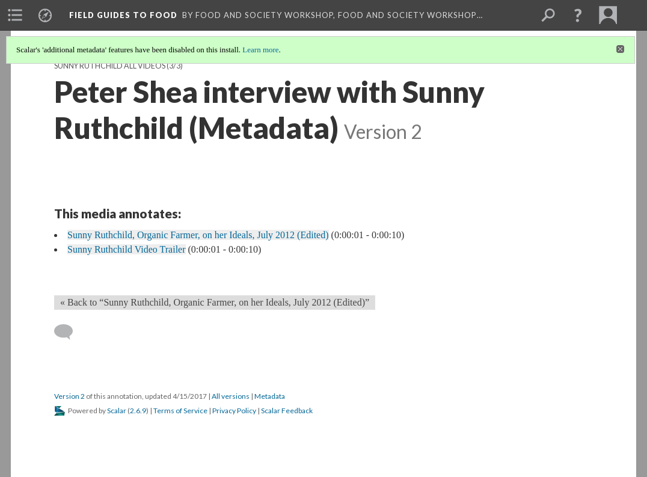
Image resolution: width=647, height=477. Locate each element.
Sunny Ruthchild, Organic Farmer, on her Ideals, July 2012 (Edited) (198, 235)
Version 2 (69, 396)
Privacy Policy (234, 410)
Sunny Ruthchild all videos (109, 65)
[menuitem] (15, 15)
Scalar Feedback (287, 410)
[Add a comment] (69, 332)
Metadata (269, 396)
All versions (231, 396)
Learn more (260, 49)
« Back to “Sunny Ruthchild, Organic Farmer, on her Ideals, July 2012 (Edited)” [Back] (214, 302)
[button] (578, 15)
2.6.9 (138, 410)
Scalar (116, 410)
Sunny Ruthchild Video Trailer (126, 249)
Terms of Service (180, 410)
